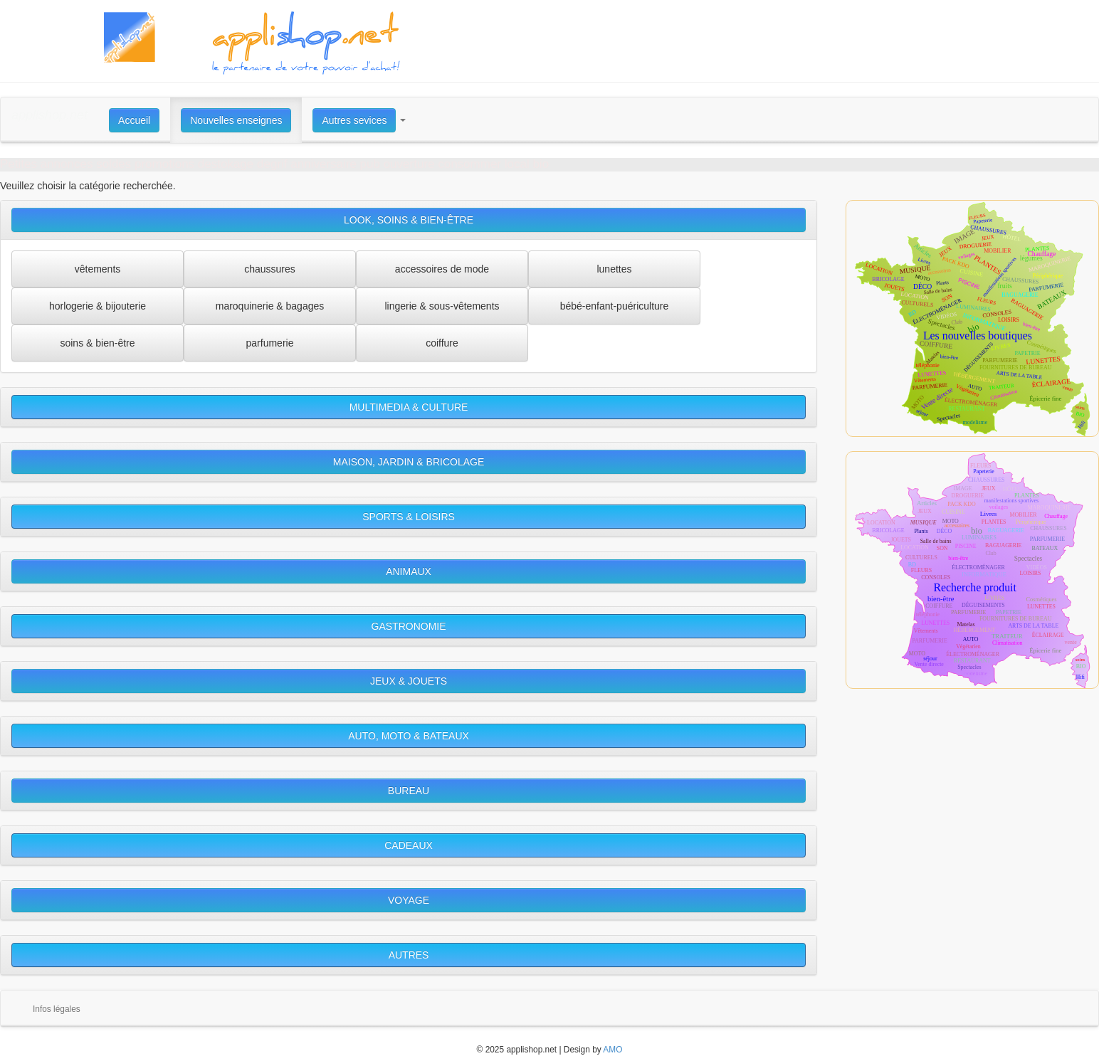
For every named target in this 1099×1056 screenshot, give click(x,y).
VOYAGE (408, 900)
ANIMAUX (408, 571)
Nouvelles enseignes (236, 120)
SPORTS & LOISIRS (408, 516)
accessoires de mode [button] (442, 269)
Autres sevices (354, 120)
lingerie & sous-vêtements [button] (441, 306)
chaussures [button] (269, 269)
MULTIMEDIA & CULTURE (408, 407)
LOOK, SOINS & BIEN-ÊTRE (408, 220)
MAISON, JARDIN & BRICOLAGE (408, 462)
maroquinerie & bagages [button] (270, 306)
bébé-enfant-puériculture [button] (614, 306)
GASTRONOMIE (409, 626)
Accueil (134, 120)
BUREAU (408, 790)
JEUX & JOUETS (408, 681)
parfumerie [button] (270, 343)
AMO (612, 1050)
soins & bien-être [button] (97, 343)
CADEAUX (408, 845)
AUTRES (409, 955)
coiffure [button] (442, 343)
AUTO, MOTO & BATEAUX (408, 735)
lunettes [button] (613, 269)
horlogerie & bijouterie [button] (97, 306)
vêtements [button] (98, 269)
